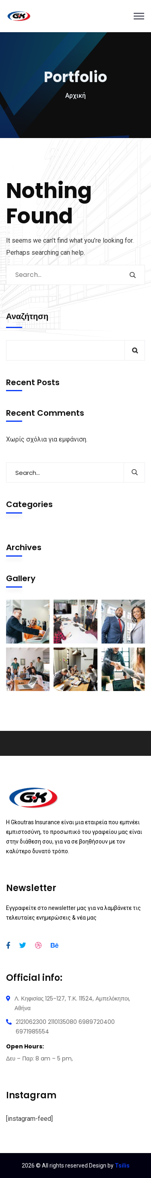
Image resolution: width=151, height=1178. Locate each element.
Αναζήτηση (27, 316)
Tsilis (122, 1165)
